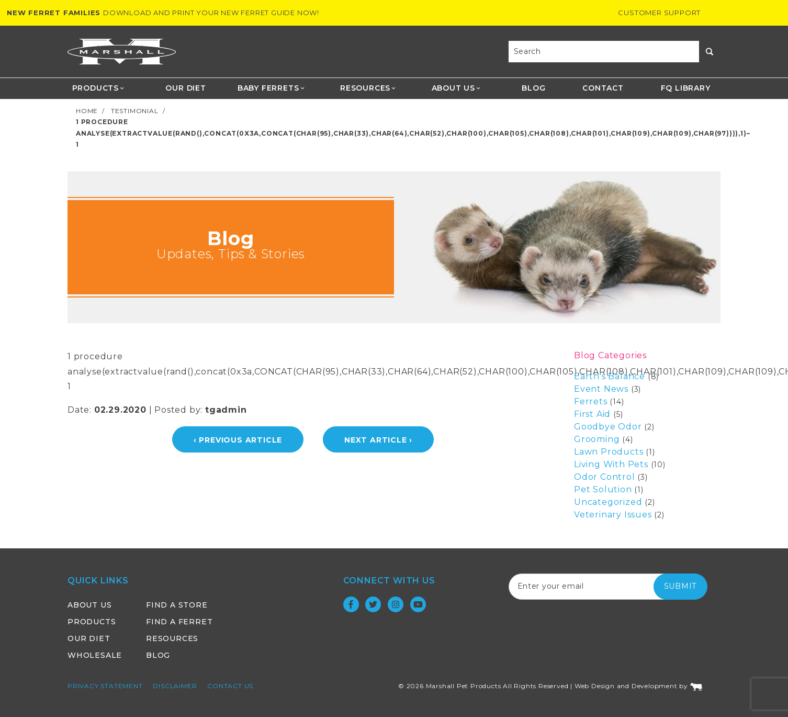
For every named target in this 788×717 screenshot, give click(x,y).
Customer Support (659, 12)
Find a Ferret (179, 621)
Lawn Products (608, 452)
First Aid (592, 414)
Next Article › (378, 440)
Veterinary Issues (613, 515)
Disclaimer (175, 686)
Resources (368, 88)
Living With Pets (611, 464)
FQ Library (686, 88)
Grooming (597, 439)
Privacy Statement (105, 686)
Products (98, 88)
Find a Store (177, 605)
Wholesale (94, 655)
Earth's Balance (609, 376)
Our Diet (185, 88)
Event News (601, 389)
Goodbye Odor (608, 427)
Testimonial (135, 111)
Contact (603, 88)
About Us (456, 88)
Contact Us (230, 686)
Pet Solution (603, 489)
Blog (533, 88)
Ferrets (590, 401)
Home (87, 111)
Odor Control (604, 477)
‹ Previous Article (238, 440)
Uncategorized (608, 502)
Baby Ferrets (271, 88)
